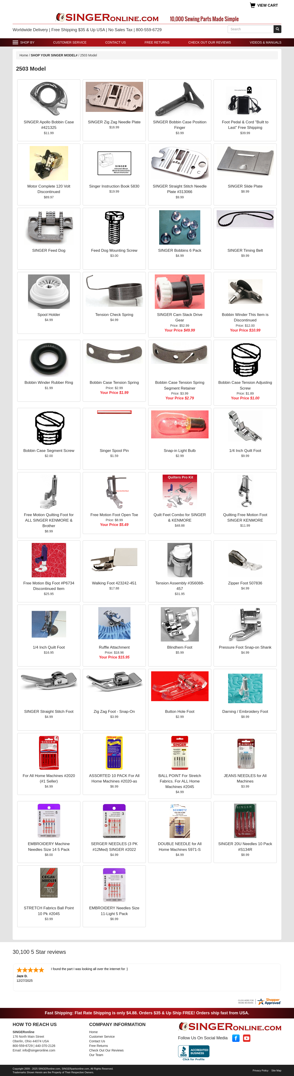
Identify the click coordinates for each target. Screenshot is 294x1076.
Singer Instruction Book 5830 (114, 186)
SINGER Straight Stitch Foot (48, 711)
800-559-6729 (23, 1045)
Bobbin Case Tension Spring (114, 382)
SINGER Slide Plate (245, 186)
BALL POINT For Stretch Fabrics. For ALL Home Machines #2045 (179, 781)
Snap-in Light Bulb (180, 450)
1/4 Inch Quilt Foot (245, 450)
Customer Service (70, 42)
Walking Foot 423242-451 (114, 583)
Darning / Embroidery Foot (245, 711)
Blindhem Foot (179, 647)
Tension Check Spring (114, 315)
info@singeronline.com (39, 1050)
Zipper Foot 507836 (245, 583)
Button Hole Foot (180, 711)
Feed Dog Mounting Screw (114, 250)
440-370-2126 (45, 1045)
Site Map (276, 1070)
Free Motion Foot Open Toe (114, 515)
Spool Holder (48, 315)
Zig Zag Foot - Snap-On (114, 711)
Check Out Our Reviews (209, 42)
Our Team (96, 1054)
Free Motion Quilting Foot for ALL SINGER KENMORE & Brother (49, 520)
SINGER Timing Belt (245, 250)
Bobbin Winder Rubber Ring (49, 382)
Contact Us (115, 42)
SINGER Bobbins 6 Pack (179, 250)
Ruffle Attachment (114, 647)
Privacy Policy (260, 1070)
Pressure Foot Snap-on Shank (245, 647)
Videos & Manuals (265, 42)
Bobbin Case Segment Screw (48, 450)
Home (24, 55)
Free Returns (157, 42)
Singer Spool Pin (114, 450)
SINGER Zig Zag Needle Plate (114, 122)
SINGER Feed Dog (48, 250)
